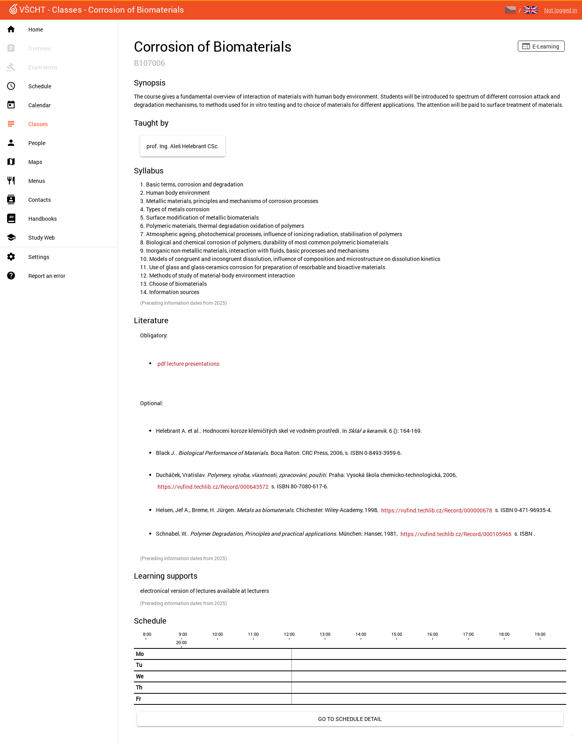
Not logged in (560, 10)
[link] (188, 364)
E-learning (545, 46)
